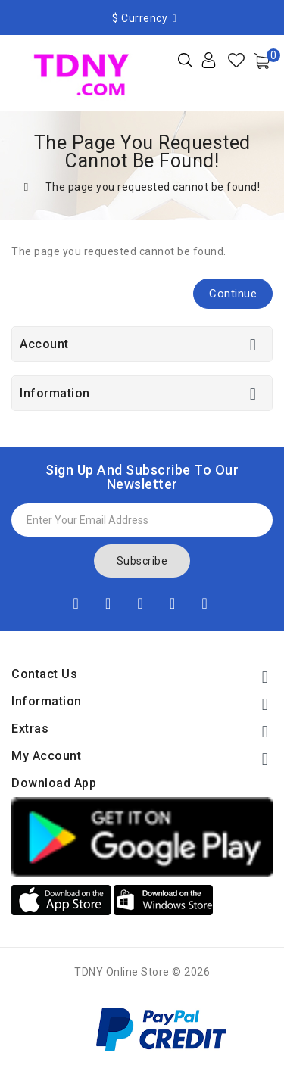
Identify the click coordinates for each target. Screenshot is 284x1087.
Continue (233, 294)
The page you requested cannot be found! (153, 187)
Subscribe (142, 561)
